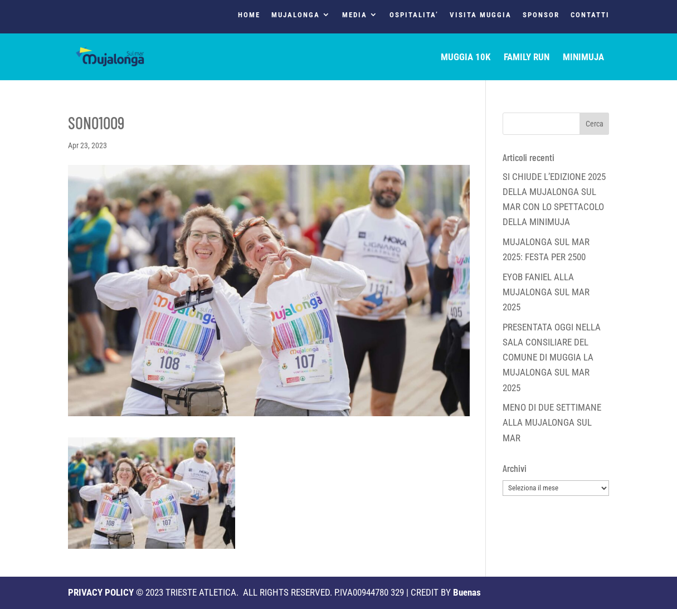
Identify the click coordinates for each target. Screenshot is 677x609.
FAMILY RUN (526, 57)
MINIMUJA (583, 57)
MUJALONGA (295, 15)
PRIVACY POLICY (101, 592)
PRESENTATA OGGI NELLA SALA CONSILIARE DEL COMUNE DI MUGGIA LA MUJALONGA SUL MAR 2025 (552, 357)
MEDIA (354, 15)
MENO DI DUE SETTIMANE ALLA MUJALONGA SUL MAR (552, 422)
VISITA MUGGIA (481, 15)
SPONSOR (541, 15)
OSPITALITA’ (414, 15)
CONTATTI (590, 15)
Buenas (467, 592)
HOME (249, 15)
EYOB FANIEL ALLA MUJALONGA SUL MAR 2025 (546, 292)
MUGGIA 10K (465, 57)
